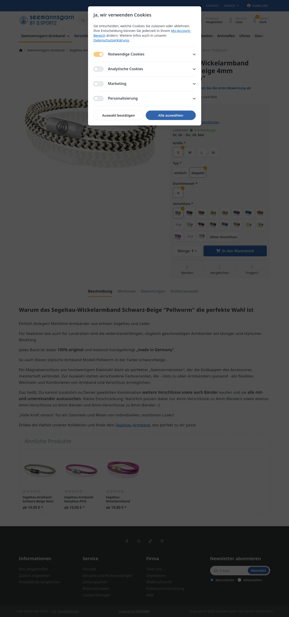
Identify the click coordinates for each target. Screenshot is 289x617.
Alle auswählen (170, 115)
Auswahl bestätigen (118, 115)
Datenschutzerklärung (111, 40)
